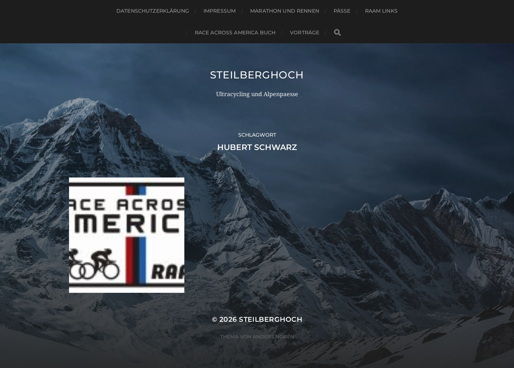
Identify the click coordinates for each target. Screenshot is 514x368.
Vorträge (304, 32)
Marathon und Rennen (284, 11)
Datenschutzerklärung (152, 11)
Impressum (220, 11)
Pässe (342, 11)
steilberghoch (257, 75)
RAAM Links (381, 11)
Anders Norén (273, 336)
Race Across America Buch (235, 32)
